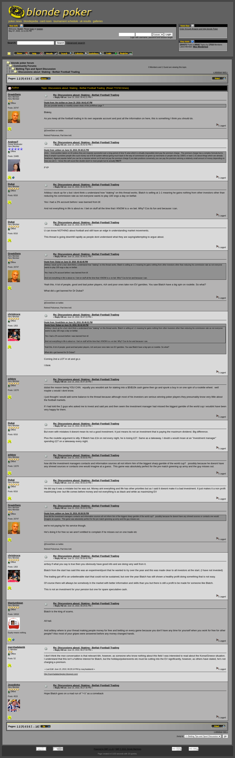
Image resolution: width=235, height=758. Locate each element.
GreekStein (14, 94)
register (40, 29)
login (32, 29)
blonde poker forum (22, 62)
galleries (98, 21)
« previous (217, 72)
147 (37, 78)
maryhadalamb (16, 647)
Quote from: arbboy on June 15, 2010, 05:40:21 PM (66, 150)
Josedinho (14, 684)
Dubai (11, 184)
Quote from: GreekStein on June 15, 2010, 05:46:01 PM (68, 322)
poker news (15, 21)
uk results (85, 21)
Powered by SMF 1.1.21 (104, 749)
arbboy (12, 378)
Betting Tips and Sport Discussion (36, 68)
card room (46, 21)
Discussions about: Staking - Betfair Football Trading (49, 71)
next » (225, 72)
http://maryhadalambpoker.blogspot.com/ (61, 674)
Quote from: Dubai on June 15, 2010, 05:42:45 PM (66, 262)
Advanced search (75, 42)
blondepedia (31, 21)
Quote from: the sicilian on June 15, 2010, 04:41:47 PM (68, 103)
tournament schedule (66, 21)
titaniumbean (15, 602)
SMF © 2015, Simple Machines (128, 749)
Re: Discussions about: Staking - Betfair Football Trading (86, 95)
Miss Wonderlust (200, 47)
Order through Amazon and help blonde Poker (199, 29)
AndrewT (13, 141)
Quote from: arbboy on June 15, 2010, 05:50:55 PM (66, 513)
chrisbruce (14, 314)
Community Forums (24, 65)
